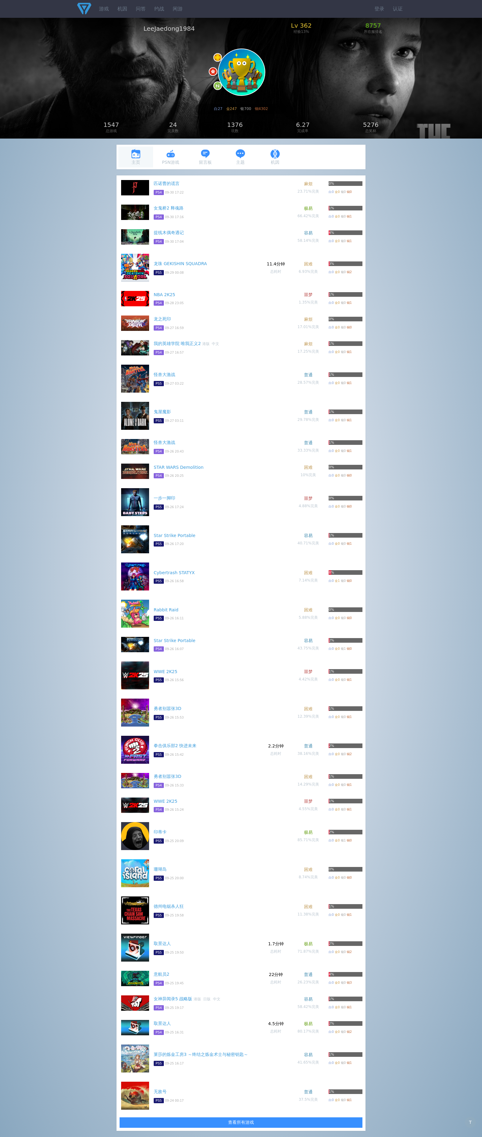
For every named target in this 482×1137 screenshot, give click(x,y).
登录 (379, 9)
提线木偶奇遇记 (169, 232)
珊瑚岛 (160, 869)
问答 (141, 9)
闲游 (178, 9)
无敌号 (160, 1091)
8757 (373, 25)
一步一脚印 (164, 498)
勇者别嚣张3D (167, 708)
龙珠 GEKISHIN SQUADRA (180, 263)
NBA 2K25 (164, 294)
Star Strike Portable (175, 535)
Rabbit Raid (166, 609)
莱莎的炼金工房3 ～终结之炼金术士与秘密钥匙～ (201, 1054)
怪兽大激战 (164, 374)
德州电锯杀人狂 (169, 906)
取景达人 (162, 943)
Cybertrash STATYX (174, 572)
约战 (159, 9)
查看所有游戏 (241, 1122)
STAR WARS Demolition (178, 467)
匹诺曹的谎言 (167, 183)
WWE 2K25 (165, 671)
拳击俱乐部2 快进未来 (175, 745)
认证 (398, 9)
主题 (240, 157)
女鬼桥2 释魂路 (169, 208)
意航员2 (161, 974)
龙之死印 (162, 318)
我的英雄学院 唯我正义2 (177, 343)
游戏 (104, 9)
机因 (122, 9)
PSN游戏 (170, 157)
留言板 (205, 157)
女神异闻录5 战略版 (173, 998)
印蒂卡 (160, 831)
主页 (136, 157)
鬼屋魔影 (162, 411)
